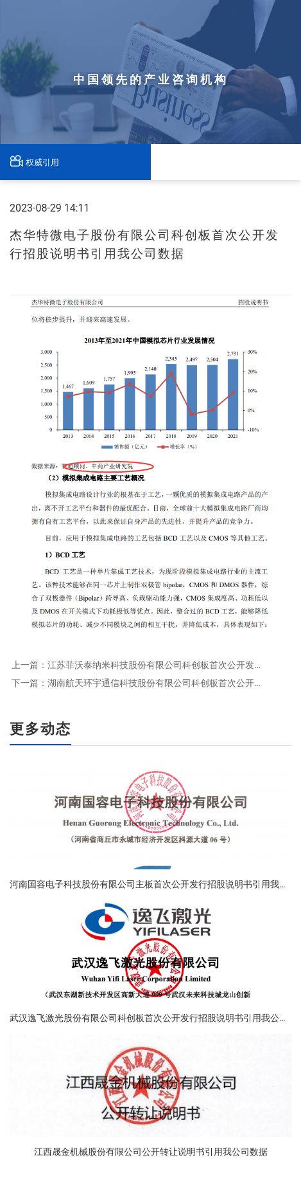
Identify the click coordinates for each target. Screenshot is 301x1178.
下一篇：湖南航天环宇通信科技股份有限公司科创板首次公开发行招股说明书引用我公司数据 (137, 683)
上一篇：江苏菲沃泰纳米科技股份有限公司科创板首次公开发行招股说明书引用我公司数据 (137, 665)
